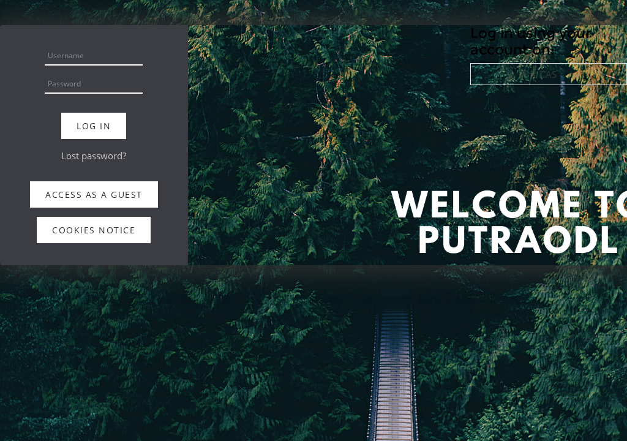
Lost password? (93, 155)
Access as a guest (94, 194)
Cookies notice (93, 230)
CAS (548, 74)
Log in (94, 126)
